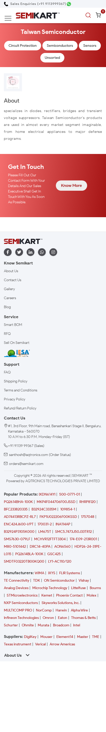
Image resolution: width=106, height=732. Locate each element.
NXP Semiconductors (21, 603)
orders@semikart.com (26, 464)
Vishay (84, 580)
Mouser (46, 637)
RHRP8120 (87, 502)
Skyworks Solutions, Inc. (60, 603)
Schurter (11, 625)
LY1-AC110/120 (59, 561)
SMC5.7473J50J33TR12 (73, 531)
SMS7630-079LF (17, 539)
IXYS (51, 573)
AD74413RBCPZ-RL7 (20, 517)
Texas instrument (17, 644)
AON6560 (62, 546)
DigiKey (30, 637)
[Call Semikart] (35, 4)
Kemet (46, 595)
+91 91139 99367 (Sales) (26, 446)
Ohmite (28, 625)
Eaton (62, 618)
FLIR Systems (69, 573)
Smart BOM (13, 325)
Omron (48, 618)
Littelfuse (78, 588)
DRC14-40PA (40, 546)
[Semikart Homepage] (38, 15)
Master (82, 637)
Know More (71, 185)
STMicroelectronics (22, 595)
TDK (36, 580)
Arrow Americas (62, 644)
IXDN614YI (47, 494)
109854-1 (67, 509)
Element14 (64, 637)
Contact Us (12, 280)
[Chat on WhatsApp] (69, 4)
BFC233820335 (16, 509)
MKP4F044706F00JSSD (56, 502)
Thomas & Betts (83, 618)
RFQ (7, 334)
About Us (11, 271)
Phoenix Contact (69, 595)
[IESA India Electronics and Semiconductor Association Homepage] (17, 353)
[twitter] (19, 252)
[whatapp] (42, 252)
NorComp (44, 610)
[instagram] (53, 252)
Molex (91, 595)
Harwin (61, 610)
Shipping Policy (15, 381)
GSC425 (54, 554)
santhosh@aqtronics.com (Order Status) (40, 455)
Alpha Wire (79, 610)
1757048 (87, 517)
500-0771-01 (69, 494)
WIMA (39, 573)
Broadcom (61, 625)
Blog (7, 307)
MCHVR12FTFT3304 (50, 539)
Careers (10, 298)
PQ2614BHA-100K (18, 502)
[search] (89, 15)
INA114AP (63, 524)
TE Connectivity (16, 580)
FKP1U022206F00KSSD (58, 517)
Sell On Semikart (16, 343)
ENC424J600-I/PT (19, 524)
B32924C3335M (44, 509)
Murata (43, 625)
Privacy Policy (14, 399)
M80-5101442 (15, 546)
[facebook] (8, 252)
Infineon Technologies (21, 618)
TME (95, 637)
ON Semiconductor (59, 580)
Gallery (9, 289)
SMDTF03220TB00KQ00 (24, 561)
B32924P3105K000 (19, 531)
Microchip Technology (49, 588)
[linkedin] (30, 252)
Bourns (95, 588)
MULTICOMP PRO (18, 610)
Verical (40, 644)
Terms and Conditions (20, 390)
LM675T (44, 531)
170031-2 (44, 524)
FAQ (7, 372)
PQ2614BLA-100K (29, 554)
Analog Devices (16, 588)
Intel (76, 625)
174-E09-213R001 (83, 539)
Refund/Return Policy (20, 408)
